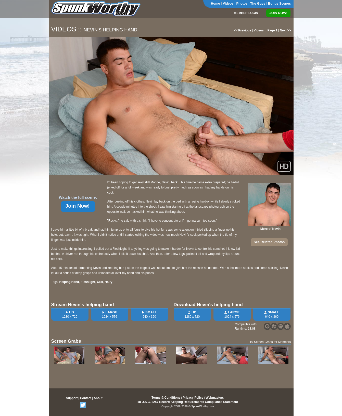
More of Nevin (270, 229)
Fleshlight (88, 282)
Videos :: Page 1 (265, 30)
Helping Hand (69, 282)
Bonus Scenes (279, 3)
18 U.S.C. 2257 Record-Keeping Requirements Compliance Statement (187, 402)
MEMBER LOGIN (246, 13)
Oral (100, 282)
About (98, 398)
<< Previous (242, 30)
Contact (85, 398)
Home (215, 3)
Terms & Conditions (165, 397)
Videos (228, 3)
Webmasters (215, 397)
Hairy (108, 282)
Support (72, 398)
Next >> (285, 30)
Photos (241, 3)
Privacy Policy (193, 397)
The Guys (257, 3)
